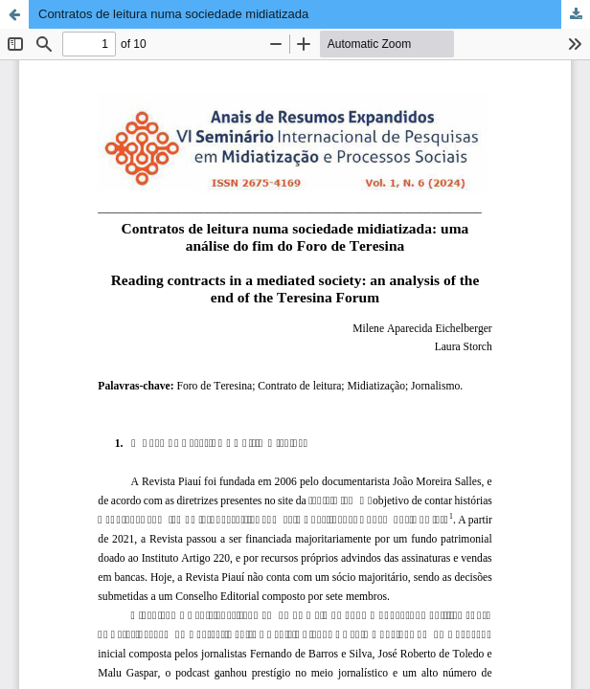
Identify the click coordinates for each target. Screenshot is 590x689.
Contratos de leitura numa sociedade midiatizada (173, 14)
